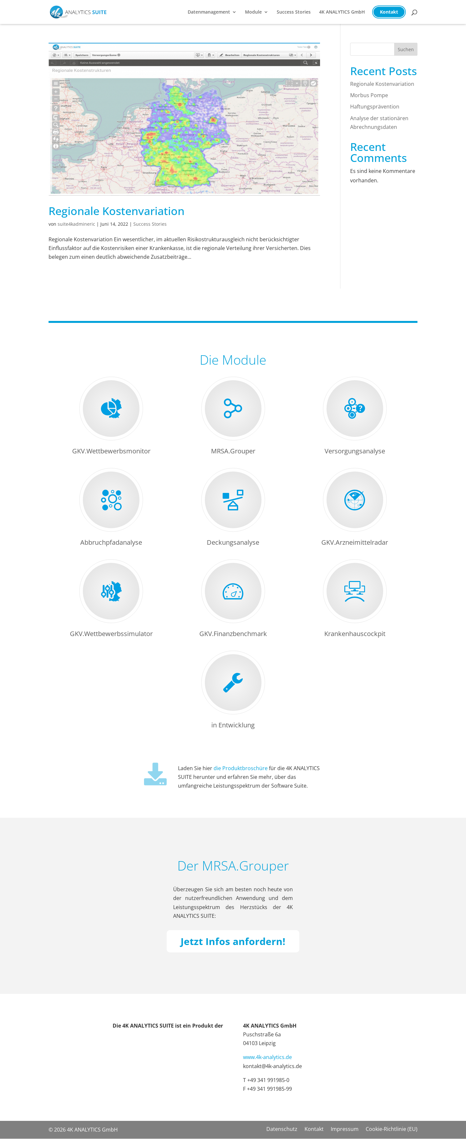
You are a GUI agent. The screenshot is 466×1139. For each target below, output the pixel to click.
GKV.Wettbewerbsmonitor (111, 451)
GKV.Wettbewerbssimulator (111, 633)
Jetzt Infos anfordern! (233, 941)
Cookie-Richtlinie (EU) (391, 1130)
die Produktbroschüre (241, 768)
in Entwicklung (233, 725)
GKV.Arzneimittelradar (354, 542)
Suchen (406, 49)
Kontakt (389, 12)
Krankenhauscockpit (354, 633)
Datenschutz (281, 1130)
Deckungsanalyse (233, 542)
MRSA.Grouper (233, 451)
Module (253, 12)
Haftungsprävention (374, 106)
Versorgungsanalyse (355, 451)
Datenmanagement (209, 12)
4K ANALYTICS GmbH (342, 12)
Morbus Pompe (369, 95)
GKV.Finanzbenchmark (233, 633)
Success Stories (294, 12)
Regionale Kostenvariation (116, 210)
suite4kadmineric (76, 224)
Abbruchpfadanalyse (111, 542)
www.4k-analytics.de (267, 1057)
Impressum (345, 1130)
